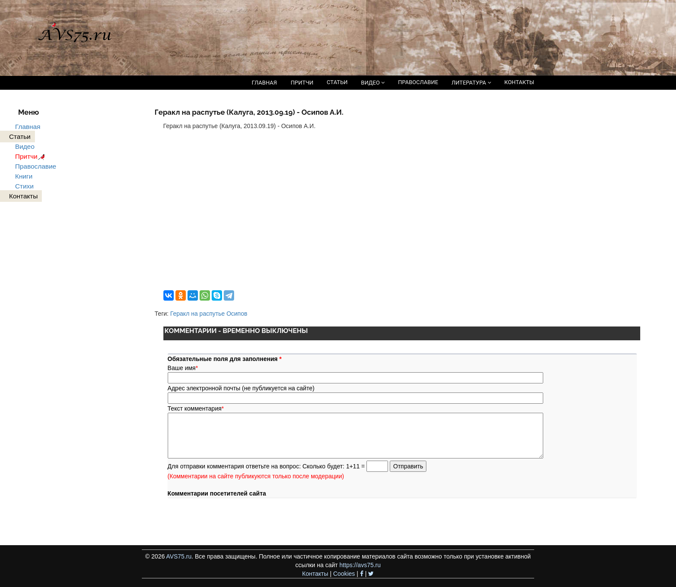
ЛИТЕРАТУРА (471, 82)
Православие (35, 166)
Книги (23, 176)
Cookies (344, 573)
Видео (24, 146)
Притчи (31, 156)
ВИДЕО (373, 82)
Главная (28, 126)
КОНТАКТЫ (519, 82)
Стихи (24, 186)
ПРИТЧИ (302, 82)
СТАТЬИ (337, 82)
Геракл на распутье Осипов (208, 313)
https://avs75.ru (360, 565)
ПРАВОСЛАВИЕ (418, 82)
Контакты (315, 573)
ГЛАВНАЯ (264, 82)
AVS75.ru (178, 556)
